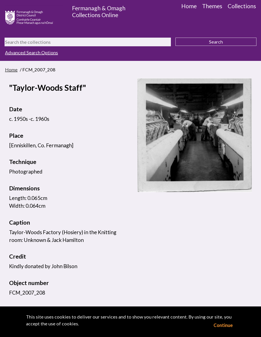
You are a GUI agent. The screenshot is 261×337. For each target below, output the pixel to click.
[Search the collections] (88, 42)
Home (189, 6)
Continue (223, 325)
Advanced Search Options (31, 52)
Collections (242, 6)
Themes (212, 6)
